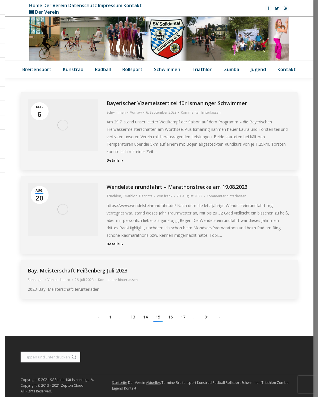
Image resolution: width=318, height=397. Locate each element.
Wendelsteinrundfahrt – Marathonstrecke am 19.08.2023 (177, 186)
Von (136, 112)
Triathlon (114, 196)
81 (207, 317)
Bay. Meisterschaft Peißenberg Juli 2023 (77, 270)
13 (133, 317)
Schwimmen (116, 112)
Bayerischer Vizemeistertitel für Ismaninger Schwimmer (177, 103)
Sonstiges (35, 279)
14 (145, 317)
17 (183, 317)
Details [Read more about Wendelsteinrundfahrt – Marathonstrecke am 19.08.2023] (113, 244)
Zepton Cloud (72, 385)
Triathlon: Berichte (138, 196)
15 (158, 317)
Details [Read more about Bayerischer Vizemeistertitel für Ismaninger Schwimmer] (113, 160)
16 (170, 317)
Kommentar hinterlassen (201, 112)
